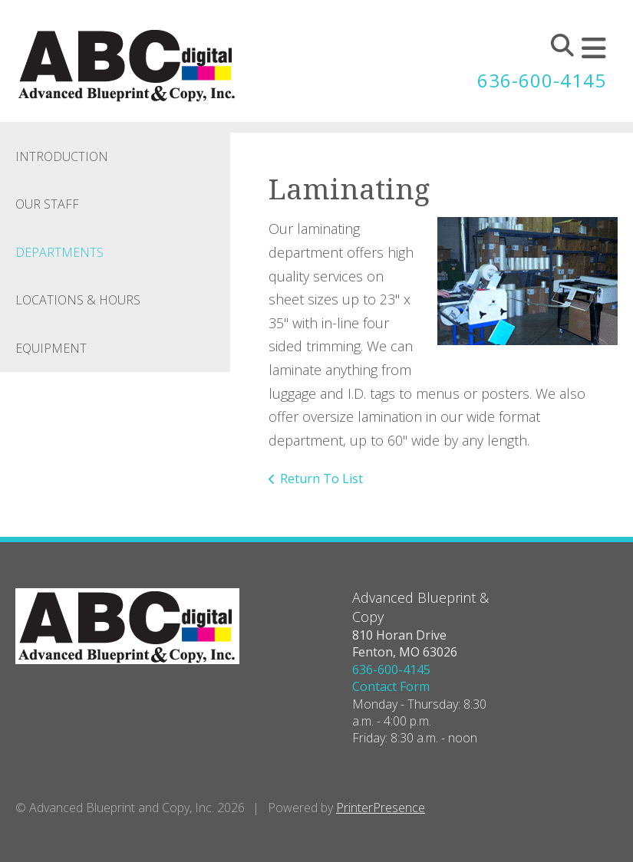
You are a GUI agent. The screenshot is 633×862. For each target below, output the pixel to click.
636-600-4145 (541, 80)
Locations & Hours (77, 299)
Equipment (51, 348)
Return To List (321, 478)
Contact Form (391, 686)
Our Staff (47, 204)
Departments (59, 252)
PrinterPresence (380, 807)
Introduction (61, 156)
